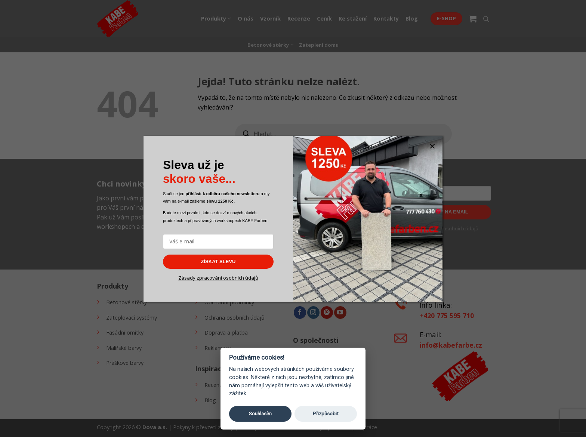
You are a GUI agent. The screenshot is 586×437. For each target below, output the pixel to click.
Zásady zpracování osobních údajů (218, 277)
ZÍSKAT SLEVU (218, 261)
